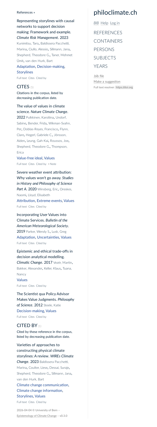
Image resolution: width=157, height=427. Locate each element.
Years (101, 66)
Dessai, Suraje (59, 367)
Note (53, 164)
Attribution (26, 201)
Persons (104, 49)
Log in (115, 23)
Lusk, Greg (59, 231)
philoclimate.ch (115, 12)
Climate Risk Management (37, 38)
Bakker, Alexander (29, 268)
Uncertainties (48, 237)
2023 (64, 38)
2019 (21, 231)
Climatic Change (29, 262)
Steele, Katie (52, 305)
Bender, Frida (37, 123)
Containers (108, 41)
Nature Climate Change (49, 112)
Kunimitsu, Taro (28, 43)
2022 (21, 117)
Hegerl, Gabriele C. (39, 135)
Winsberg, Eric (48, 189)
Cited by (41, 78)
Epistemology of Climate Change (37, 415)
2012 (38, 305)
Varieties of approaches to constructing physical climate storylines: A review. (41, 350)
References (108, 33)
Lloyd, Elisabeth (39, 195)
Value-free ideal (29, 158)
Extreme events (49, 201)
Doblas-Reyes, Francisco (40, 129)
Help (104, 23)
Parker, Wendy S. (38, 231)
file (99, 76)
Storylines (25, 72)
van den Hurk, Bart (39, 61)
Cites (31, 78)
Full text (22, 78)
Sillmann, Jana (60, 49)
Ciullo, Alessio (38, 49)
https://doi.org (124, 87)
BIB (96, 23)
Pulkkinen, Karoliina (40, 117)
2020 (32, 189)
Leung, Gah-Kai (37, 141)
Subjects (105, 58)
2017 (48, 262)
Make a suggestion (107, 81)
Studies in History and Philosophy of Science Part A (45, 183)
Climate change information (39, 391)
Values (49, 158)
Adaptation (26, 66)
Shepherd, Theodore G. (33, 55)
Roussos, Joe (59, 141)
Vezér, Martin (62, 262)
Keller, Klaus (52, 268)
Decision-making (50, 66)
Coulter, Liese (38, 367)
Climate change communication (42, 385)
